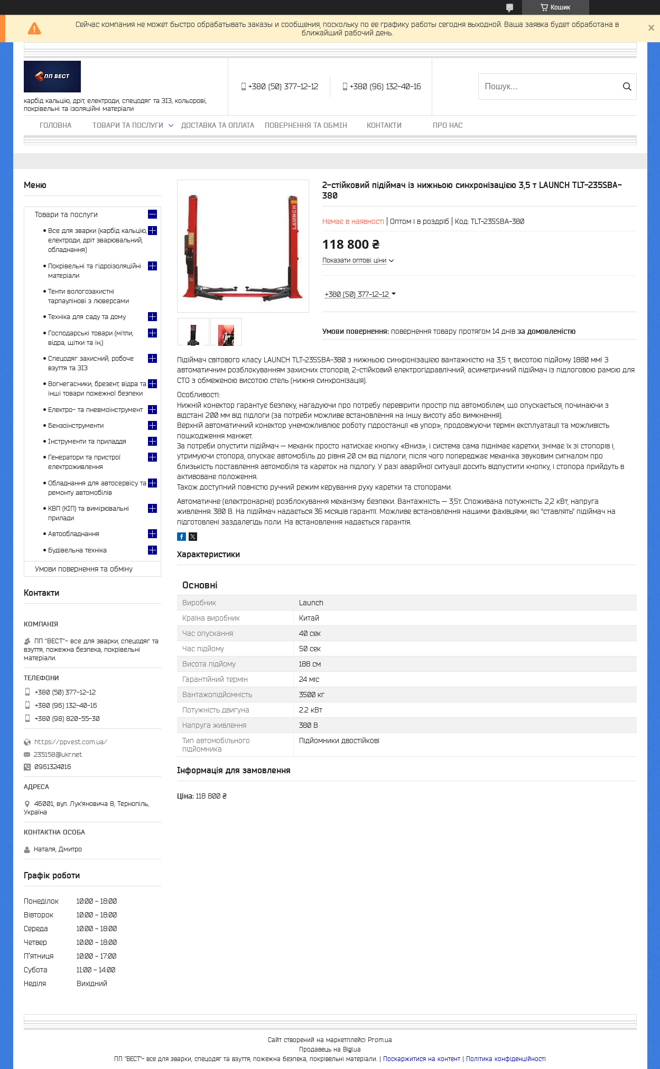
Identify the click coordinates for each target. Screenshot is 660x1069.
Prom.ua (380, 1039)
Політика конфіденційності (506, 1058)
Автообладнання (73, 534)
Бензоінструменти (76, 425)
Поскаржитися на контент (421, 1058)
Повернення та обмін (306, 125)
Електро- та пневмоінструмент (95, 410)
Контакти (384, 125)
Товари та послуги (127, 125)
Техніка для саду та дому (87, 317)
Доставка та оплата (217, 125)
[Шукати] (627, 86)
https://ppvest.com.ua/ (70, 742)
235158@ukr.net (58, 754)
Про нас (447, 125)
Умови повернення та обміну (84, 569)
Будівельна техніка (77, 550)
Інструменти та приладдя (87, 441)
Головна (55, 125)
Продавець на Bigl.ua (330, 1049)
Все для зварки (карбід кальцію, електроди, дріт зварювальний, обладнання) (97, 240)
